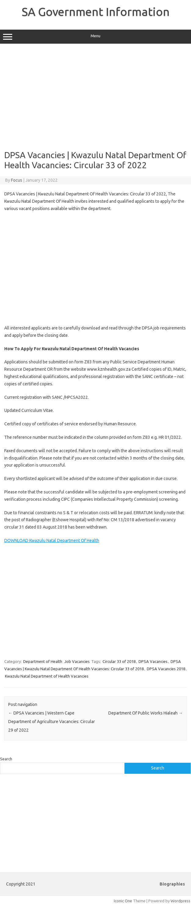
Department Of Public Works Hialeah (145, 713)
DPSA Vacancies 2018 (166, 669)
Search (6, 759)
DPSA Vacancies (153, 661)
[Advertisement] (94, 97)
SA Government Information (96, 11)
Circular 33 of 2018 (119, 661)
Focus (16, 180)
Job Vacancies (77, 661)
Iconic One (123, 901)
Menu (95, 37)
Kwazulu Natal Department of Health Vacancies (46, 676)
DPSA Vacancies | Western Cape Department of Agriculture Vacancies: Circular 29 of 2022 (51, 722)
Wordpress (180, 901)
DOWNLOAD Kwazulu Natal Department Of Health (51, 540)
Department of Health (42, 661)
